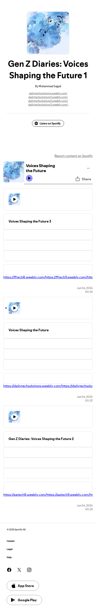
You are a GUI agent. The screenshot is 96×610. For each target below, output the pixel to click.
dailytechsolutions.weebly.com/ (48, 93)
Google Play (24, 600)
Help (9, 557)
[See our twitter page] (19, 569)
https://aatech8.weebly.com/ (25, 494)
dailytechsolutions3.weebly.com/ (48, 104)
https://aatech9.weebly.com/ (68, 494)
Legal (10, 549)
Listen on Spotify (48, 123)
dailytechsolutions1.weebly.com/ (48, 97)
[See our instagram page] (29, 569)
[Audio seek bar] (58, 184)
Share (83, 179)
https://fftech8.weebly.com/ (24, 277)
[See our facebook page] (9, 569)
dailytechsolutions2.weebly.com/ (48, 101)
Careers (11, 541)
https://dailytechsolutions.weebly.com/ (32, 386)
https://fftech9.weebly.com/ (66, 277)
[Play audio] (88, 167)
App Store (22, 585)
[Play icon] (29, 178)
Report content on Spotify (73, 155)
